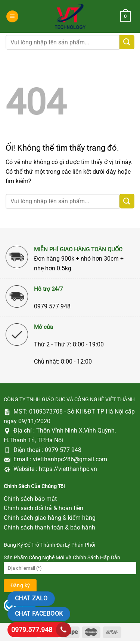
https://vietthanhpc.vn (68, 468)
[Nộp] (126, 42)
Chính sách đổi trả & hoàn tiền (43, 508)
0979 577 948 (63, 449)
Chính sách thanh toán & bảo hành (49, 527)
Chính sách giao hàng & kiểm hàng (50, 517)
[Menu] (12, 16)
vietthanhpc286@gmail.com (70, 459)
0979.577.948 (31, 630)
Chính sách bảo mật (30, 498)
